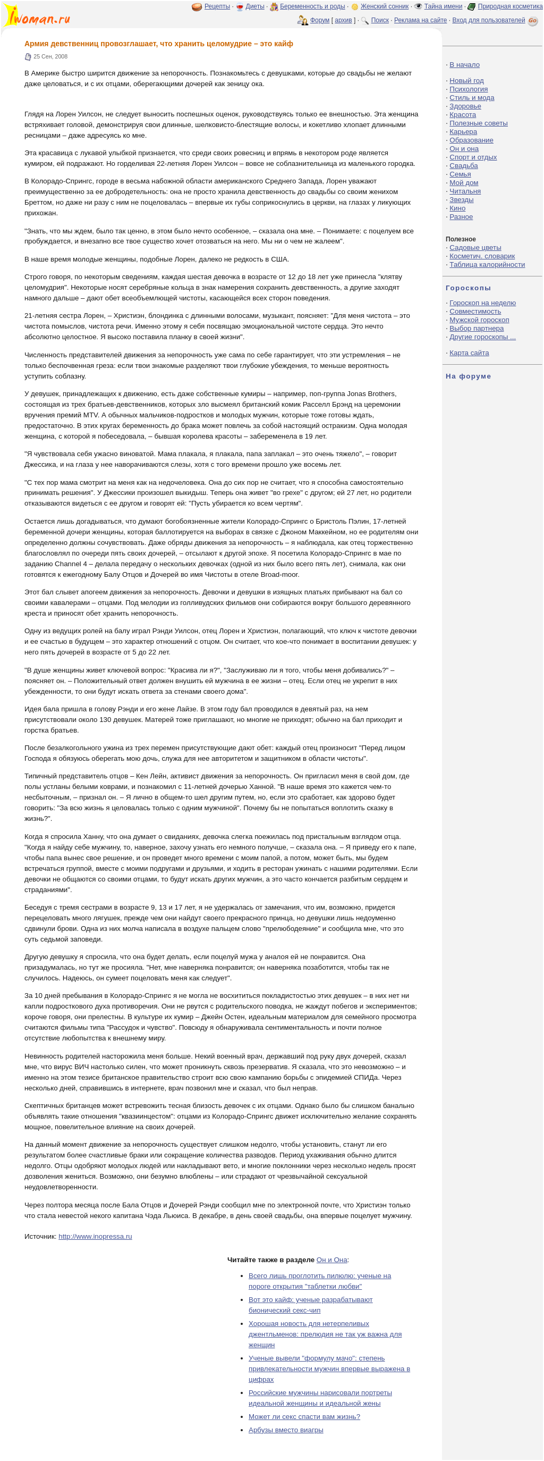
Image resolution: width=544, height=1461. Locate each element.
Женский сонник (385, 6)
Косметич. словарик (482, 256)
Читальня (465, 191)
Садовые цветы (475, 247)
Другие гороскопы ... (482, 337)
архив (343, 20)
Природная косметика (510, 6)
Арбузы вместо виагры (286, 1430)
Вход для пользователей (496, 20)
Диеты (255, 6)
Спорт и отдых (473, 157)
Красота (462, 115)
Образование (471, 140)
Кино (457, 208)
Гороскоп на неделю (482, 303)
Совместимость (475, 311)
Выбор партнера (476, 328)
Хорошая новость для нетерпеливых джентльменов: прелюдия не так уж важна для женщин (325, 1334)
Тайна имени (443, 6)
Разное (461, 217)
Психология (468, 89)
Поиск (380, 20)
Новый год (466, 81)
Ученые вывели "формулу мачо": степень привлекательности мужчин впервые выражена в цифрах (329, 1368)
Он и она (464, 149)
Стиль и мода (471, 98)
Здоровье (465, 106)
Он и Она (332, 1260)
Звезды (461, 200)
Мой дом (463, 183)
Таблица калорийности (487, 264)
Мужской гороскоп (479, 320)
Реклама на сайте (420, 20)
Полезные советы (478, 123)
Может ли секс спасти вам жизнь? (304, 1417)
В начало (464, 65)
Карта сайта (469, 353)
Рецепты (217, 6)
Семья (460, 174)
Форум (319, 20)
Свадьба (463, 166)
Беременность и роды (312, 6)
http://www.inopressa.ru (95, 1236)
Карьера (463, 132)
